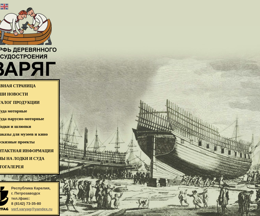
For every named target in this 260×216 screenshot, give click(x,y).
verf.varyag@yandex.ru (31, 209)
